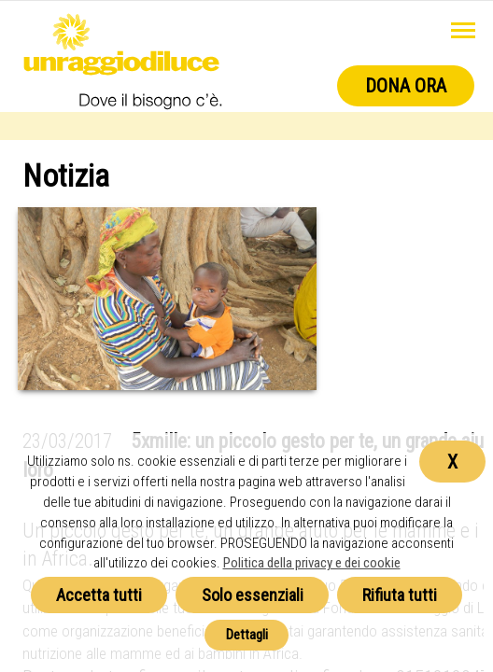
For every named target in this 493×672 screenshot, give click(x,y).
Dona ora (405, 86)
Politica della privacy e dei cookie (312, 562)
